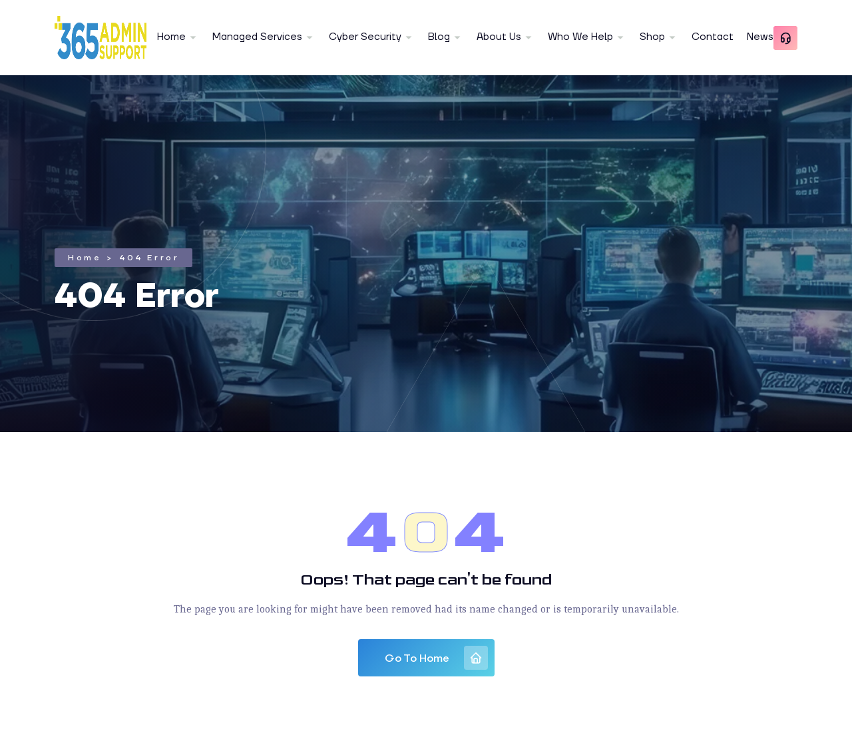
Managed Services (257, 37)
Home (171, 37)
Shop (652, 37)
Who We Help (580, 37)
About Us (499, 37)
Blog (439, 37)
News (760, 37)
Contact (713, 37)
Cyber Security (365, 37)
